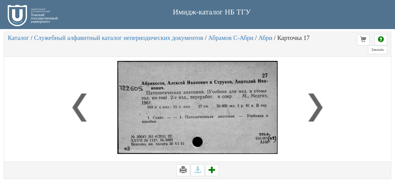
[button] (363, 39)
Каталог (18, 37)
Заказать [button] (377, 50)
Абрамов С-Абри (230, 37)
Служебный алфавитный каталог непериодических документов (118, 37)
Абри (265, 37)
